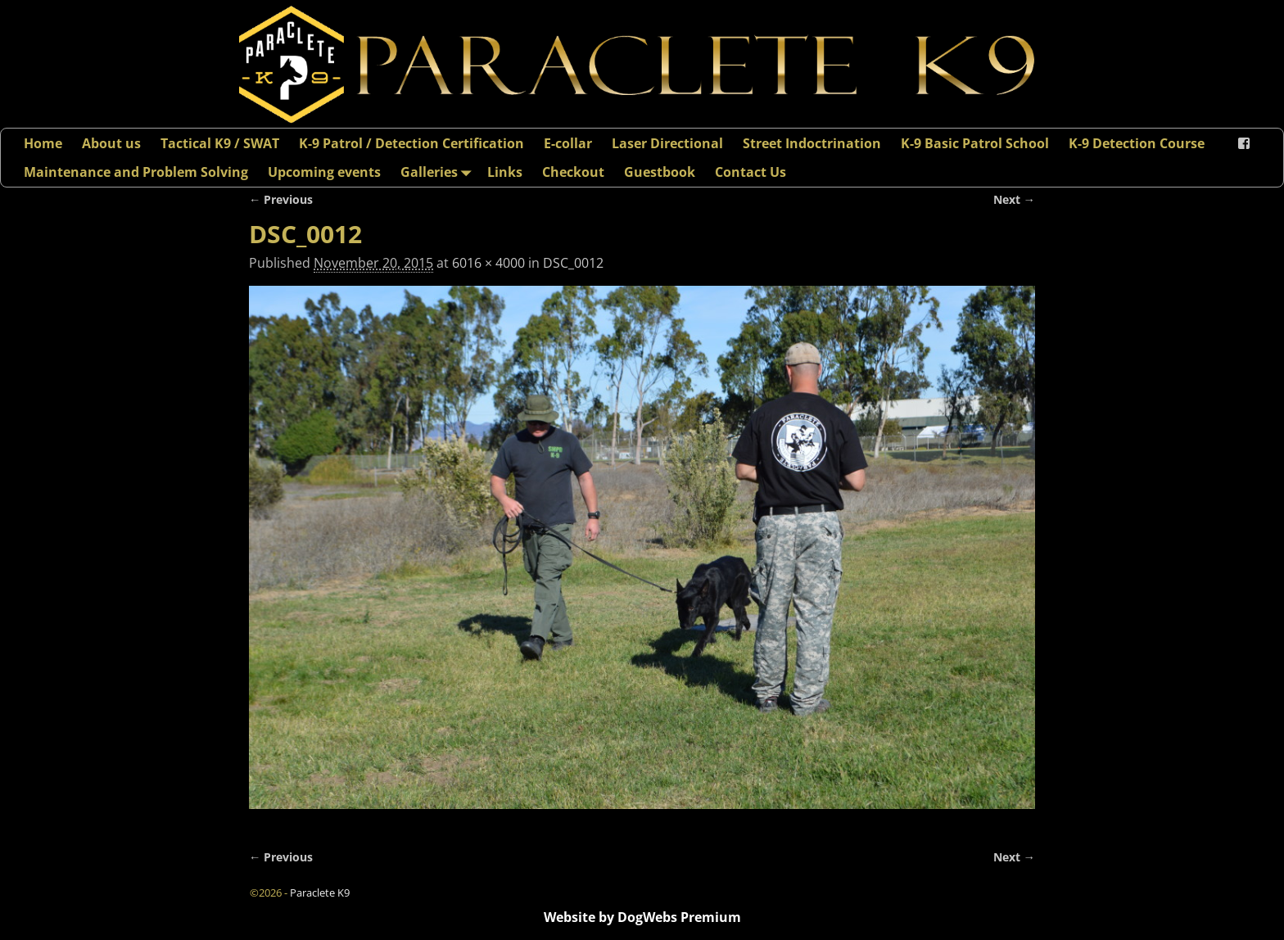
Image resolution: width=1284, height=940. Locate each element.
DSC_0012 (573, 263)
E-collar (568, 143)
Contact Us (750, 172)
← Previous (281, 199)
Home (43, 143)
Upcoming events (324, 172)
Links (504, 172)
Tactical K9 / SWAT (219, 143)
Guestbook (659, 172)
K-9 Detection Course (1137, 143)
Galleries (438, 171)
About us (111, 143)
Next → (1014, 199)
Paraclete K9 (320, 892)
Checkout (573, 172)
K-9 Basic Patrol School (975, 143)
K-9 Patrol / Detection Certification (411, 143)
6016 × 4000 (488, 263)
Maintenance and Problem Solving (136, 172)
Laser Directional (667, 143)
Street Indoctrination (812, 143)
